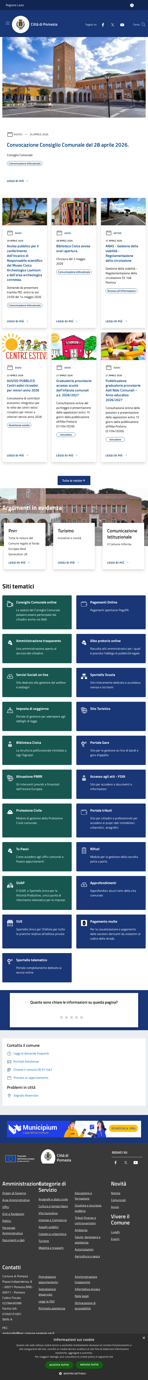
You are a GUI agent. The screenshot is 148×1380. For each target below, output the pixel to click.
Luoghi (115, 1232)
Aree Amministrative (16, 1200)
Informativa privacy (87, 1289)
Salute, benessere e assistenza (87, 1240)
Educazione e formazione (83, 1196)
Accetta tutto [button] (59, 1365)
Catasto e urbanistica (52, 1234)
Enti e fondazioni (13, 1214)
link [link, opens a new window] (111, 1356)
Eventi (115, 1239)
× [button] (143, 1338)
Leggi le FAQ (47, 1301)
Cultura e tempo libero (53, 1206)
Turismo (44, 1241)
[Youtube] (120, 24)
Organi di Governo (14, 1193)
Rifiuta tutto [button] (89, 1364)
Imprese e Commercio (53, 1220)
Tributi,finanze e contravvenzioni (85, 1220)
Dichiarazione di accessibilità (85, 1306)
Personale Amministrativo (12, 1230)
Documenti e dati (13, 1240)
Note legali (82, 1296)
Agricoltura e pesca (87, 1256)
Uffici (5, 1207)
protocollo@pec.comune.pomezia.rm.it (28, 1333)
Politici (6, 1220)
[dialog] (74, 1357)
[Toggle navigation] (7, 23)
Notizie (114, 233)
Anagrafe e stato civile (53, 1199)
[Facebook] (101, 24)
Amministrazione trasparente (86, 1279)
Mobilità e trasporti (51, 1247)
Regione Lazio (15, 5)
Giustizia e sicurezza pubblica (88, 1208)
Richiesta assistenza (52, 1308)
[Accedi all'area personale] (132, 5)
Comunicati (118, 1200)
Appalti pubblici (49, 1227)
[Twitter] (111, 24)
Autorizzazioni (84, 1249)
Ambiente (81, 1230)
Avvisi (18, 134)
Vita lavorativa (48, 1213)
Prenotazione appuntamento (48, 1279)
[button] (74, 1373)
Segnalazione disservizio (47, 1292)
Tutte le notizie (74, 480)
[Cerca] (143, 24)
